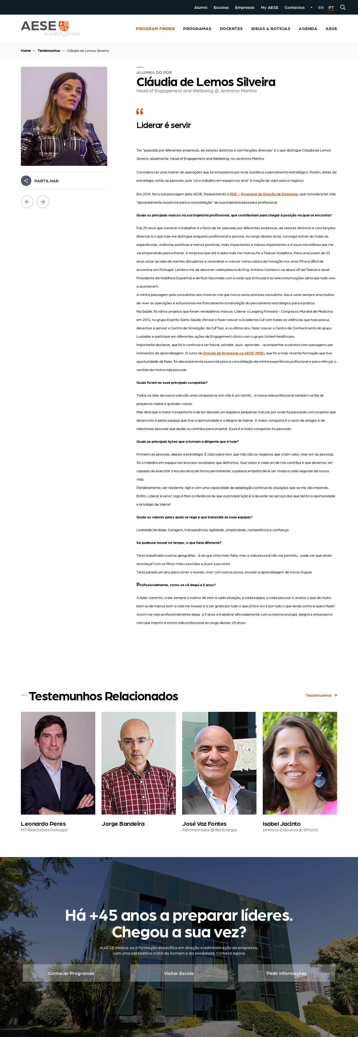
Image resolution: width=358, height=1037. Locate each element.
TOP (4, 863)
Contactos (295, 7)
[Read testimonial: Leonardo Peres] (58, 772)
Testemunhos (49, 50)
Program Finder (155, 28)
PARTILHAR (46, 180)
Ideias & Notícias (270, 28)
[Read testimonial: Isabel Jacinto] (300, 772)
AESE (331, 28)
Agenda (308, 28)
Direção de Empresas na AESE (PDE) (233, 353)
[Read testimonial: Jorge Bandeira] (139, 772)
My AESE (269, 7)
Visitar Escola (179, 973)
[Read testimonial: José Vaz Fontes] (219, 772)
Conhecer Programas (71, 973)
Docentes (231, 28)
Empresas (245, 7)
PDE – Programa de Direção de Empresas (264, 194)
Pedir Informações (287, 973)
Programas (197, 28)
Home (26, 50)
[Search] (342, 7)
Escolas (221, 7)
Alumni (200, 7)
